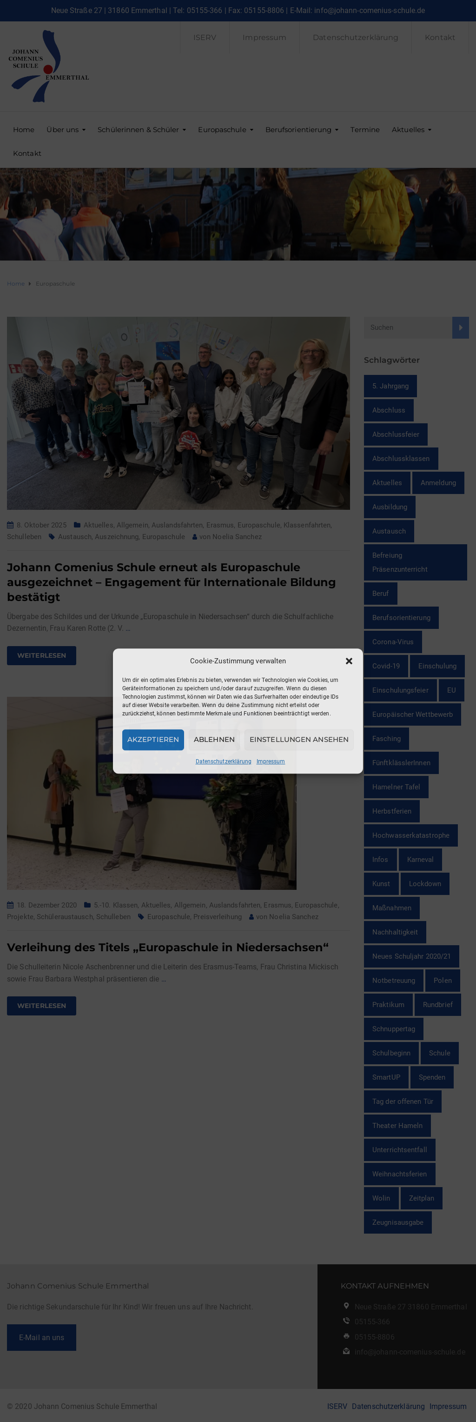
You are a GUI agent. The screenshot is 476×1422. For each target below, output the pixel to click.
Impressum (271, 761)
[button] (349, 661)
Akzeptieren (153, 739)
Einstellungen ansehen (299, 739)
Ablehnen (214, 739)
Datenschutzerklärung (224, 761)
